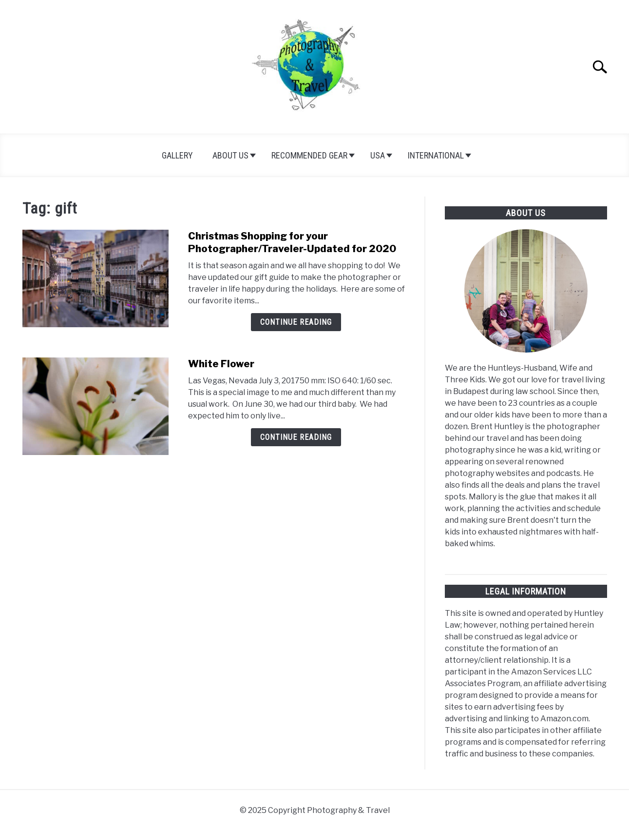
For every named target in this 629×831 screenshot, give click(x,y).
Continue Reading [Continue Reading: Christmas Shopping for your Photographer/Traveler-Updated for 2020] (296, 322)
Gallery (177, 155)
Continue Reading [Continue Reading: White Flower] (296, 437)
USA (377, 155)
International (436, 155)
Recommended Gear (309, 155)
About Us (230, 155)
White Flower (221, 364)
